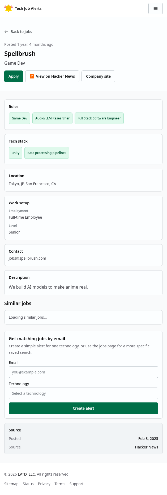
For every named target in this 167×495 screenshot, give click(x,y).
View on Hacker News (52, 76)
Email (14, 362)
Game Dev (19, 118)
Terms (60, 483)
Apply (13, 76)
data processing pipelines (46, 153)
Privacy (44, 483)
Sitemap (11, 483)
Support (77, 483)
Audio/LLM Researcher (52, 118)
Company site (98, 76)
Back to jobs (18, 31)
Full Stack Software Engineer (99, 118)
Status (28, 483)
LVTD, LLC (26, 474)
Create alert (83, 408)
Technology (19, 383)
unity (15, 153)
